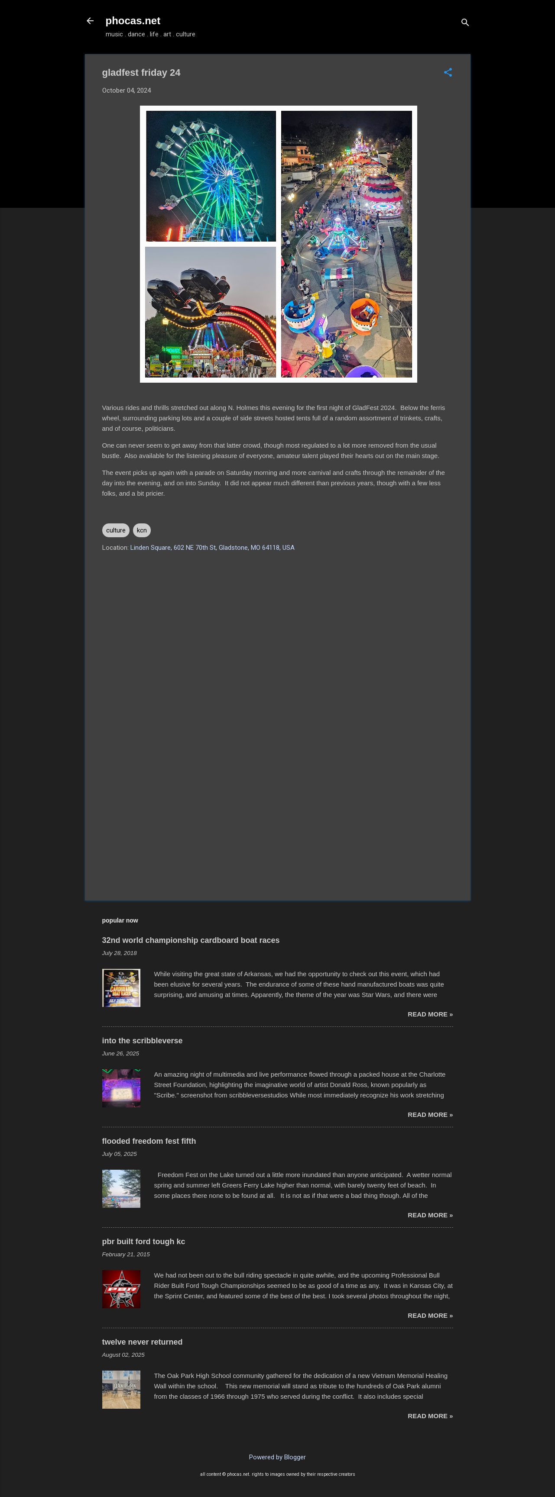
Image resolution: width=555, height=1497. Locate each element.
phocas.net (133, 20)
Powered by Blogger (277, 1457)
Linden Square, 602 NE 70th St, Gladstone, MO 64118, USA (212, 548)
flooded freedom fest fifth (149, 1141)
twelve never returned (142, 1342)
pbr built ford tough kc (143, 1241)
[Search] (465, 23)
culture (116, 530)
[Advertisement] (277, 820)
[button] (448, 73)
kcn (142, 530)
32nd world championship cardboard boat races (191, 940)
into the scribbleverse (142, 1040)
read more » (430, 1014)
